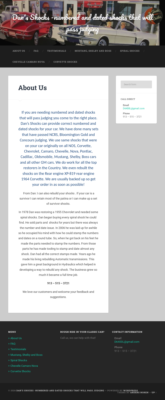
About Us (19, 50)
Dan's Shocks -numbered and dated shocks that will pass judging (82, 22)
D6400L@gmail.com (134, 108)
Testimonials (56, 50)
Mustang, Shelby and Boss (93, 50)
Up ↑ (154, 392)
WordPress (130, 390)
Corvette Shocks (65, 61)
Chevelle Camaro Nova (29, 61)
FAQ (36, 50)
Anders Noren (139, 392)
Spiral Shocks (130, 50)
